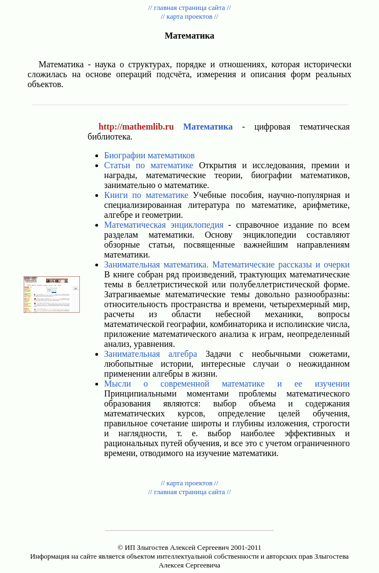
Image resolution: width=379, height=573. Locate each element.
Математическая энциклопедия (163, 224)
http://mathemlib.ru (136, 126)
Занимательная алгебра (150, 353)
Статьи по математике (148, 165)
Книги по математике (146, 195)
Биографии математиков (149, 155)
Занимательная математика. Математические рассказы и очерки (227, 264)
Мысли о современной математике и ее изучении (227, 383)
